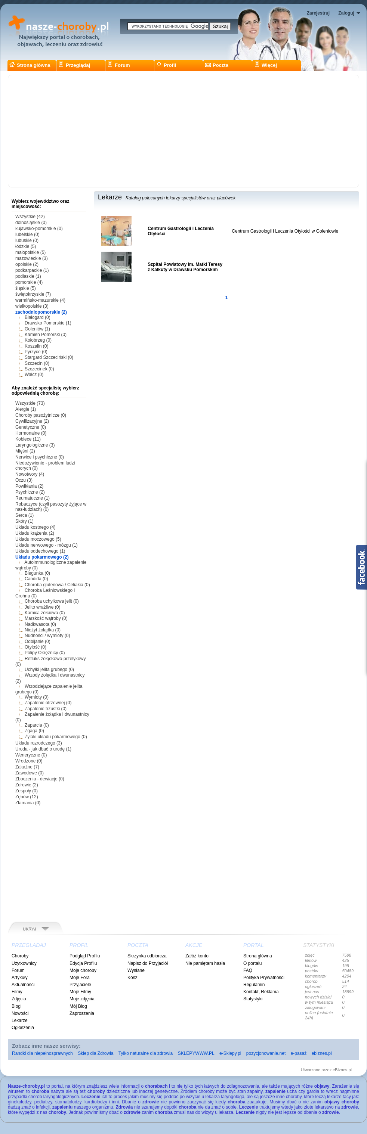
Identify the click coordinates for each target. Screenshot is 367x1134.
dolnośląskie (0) (31, 222)
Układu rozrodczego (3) (38, 743)
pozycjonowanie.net (266, 1053)
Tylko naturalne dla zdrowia (145, 1053)
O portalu (252, 963)
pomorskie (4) (29, 282)
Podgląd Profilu (85, 956)
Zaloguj (346, 13)
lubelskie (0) (27, 234)
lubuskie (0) (26, 240)
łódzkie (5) (25, 246)
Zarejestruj (318, 13)
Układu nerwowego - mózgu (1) (46, 545)
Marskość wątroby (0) (46, 618)
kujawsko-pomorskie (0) (39, 228)
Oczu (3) (24, 480)
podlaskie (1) (28, 276)
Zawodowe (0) (29, 773)
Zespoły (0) (26, 790)
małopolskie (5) (30, 252)
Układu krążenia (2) (34, 533)
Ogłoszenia (23, 1027)
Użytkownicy (24, 963)
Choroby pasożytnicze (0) (40, 415)
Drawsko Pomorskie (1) (48, 323)
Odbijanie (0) (37, 641)
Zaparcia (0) (37, 725)
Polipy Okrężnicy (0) (45, 652)
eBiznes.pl (342, 1070)
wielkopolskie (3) (32, 306)
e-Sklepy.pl (230, 1053)
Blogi (17, 1006)
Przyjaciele (80, 984)
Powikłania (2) (29, 486)
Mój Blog (78, 1006)
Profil (166, 65)
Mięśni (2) (25, 451)
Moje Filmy (80, 991)
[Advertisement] (183, 131)
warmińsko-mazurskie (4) (40, 300)
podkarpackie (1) (32, 270)
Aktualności (23, 984)
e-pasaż (299, 1053)
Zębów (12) (26, 796)
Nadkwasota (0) (40, 624)
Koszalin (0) (36, 346)
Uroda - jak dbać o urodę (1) (43, 749)
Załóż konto (197, 956)
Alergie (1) (25, 409)
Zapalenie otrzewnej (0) (48, 702)
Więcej (265, 65)
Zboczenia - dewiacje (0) (39, 779)
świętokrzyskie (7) (33, 294)
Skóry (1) (24, 521)
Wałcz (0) (34, 374)
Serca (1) (24, 515)
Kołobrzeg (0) (38, 340)
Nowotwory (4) (29, 474)
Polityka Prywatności (263, 977)
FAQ (247, 970)
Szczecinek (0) (39, 369)
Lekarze (20, 1020)
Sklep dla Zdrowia (95, 1053)
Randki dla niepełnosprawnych (42, 1053)
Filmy (17, 991)
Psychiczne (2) (30, 492)
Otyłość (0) (35, 647)
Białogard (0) (37, 317)
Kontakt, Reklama (261, 991)
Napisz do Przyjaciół (147, 963)
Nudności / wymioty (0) (47, 635)
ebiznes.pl (322, 1053)
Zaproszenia (82, 1013)
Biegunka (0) (37, 573)
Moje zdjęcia (82, 998)
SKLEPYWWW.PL (196, 1053)
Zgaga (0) (34, 730)
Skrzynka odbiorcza (147, 956)
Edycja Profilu (83, 963)
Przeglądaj (74, 65)
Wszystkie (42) (30, 216)
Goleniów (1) (37, 329)
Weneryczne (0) (31, 755)
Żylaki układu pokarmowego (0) (56, 736)
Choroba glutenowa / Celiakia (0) (57, 584)
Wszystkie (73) (30, 403)
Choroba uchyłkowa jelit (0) (52, 601)
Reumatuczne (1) (32, 498)
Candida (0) (36, 578)
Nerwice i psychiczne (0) (39, 457)
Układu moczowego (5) (38, 539)
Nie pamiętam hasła (205, 963)
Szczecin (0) (37, 363)
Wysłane (136, 970)
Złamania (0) (27, 802)
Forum (118, 65)
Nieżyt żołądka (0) (43, 630)
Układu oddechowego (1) (40, 551)
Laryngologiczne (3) (35, 445)
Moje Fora (80, 977)
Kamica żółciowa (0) (45, 612)
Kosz (132, 977)
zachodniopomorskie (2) (41, 312)
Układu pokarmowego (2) (42, 557)
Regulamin (254, 984)
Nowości (20, 1013)
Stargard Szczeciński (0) (49, 357)
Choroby (20, 956)
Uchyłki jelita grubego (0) (49, 669)
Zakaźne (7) (27, 767)
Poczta (216, 65)
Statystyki (252, 998)
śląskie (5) (25, 288)
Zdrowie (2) (26, 784)
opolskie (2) (26, 264)
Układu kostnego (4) (35, 527)
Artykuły (20, 977)
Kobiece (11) (28, 439)
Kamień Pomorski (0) (46, 334)
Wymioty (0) (37, 697)
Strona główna (29, 65)
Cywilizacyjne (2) (32, 421)
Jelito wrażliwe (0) (42, 607)
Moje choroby (83, 970)
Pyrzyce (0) (36, 351)
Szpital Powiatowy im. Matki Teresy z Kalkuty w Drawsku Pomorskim (185, 267)
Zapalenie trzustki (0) (46, 708)
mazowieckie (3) (31, 258)
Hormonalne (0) (30, 433)
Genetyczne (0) (30, 427)
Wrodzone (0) (28, 761)
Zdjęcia (19, 998)
